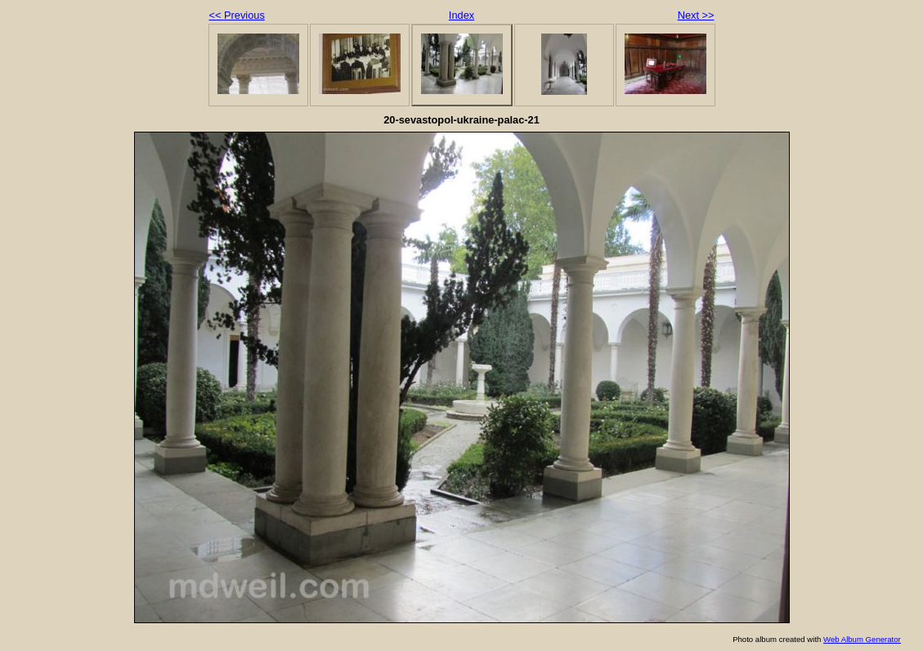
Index (461, 15)
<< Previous (237, 15)
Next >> (696, 15)
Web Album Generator (862, 639)
